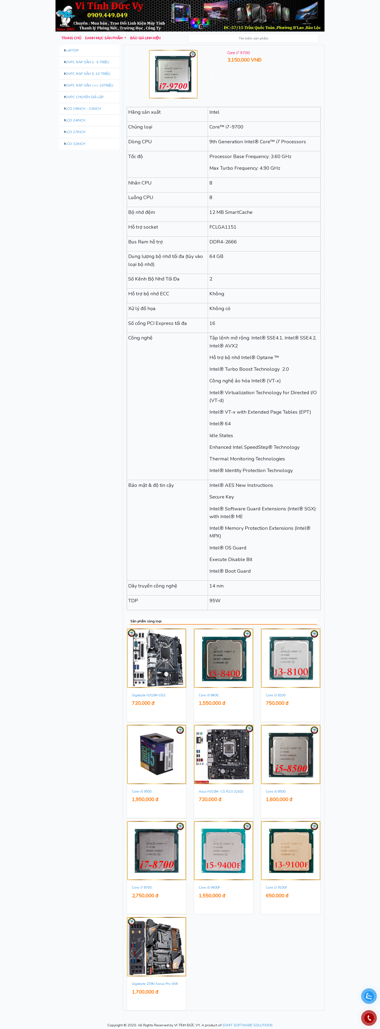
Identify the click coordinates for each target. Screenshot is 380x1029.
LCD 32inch (75, 143)
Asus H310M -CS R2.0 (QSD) (221, 791)
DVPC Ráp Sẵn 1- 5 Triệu (87, 62)
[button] (134, 74)
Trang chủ (71, 38)
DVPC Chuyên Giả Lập (85, 97)
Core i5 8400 (208, 695)
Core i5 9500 (141, 791)
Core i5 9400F (209, 887)
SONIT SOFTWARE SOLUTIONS (247, 1025)
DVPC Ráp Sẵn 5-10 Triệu (88, 73)
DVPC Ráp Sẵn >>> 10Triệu (89, 85)
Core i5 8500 (275, 791)
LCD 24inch (75, 120)
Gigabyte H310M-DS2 (149, 695)
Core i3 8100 (275, 695)
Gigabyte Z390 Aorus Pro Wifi (155, 983)
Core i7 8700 (141, 887)
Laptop (72, 50)
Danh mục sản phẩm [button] (104, 38)
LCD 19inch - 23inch (83, 108)
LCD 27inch (75, 131)
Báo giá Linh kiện (145, 38)
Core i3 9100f (276, 887)
